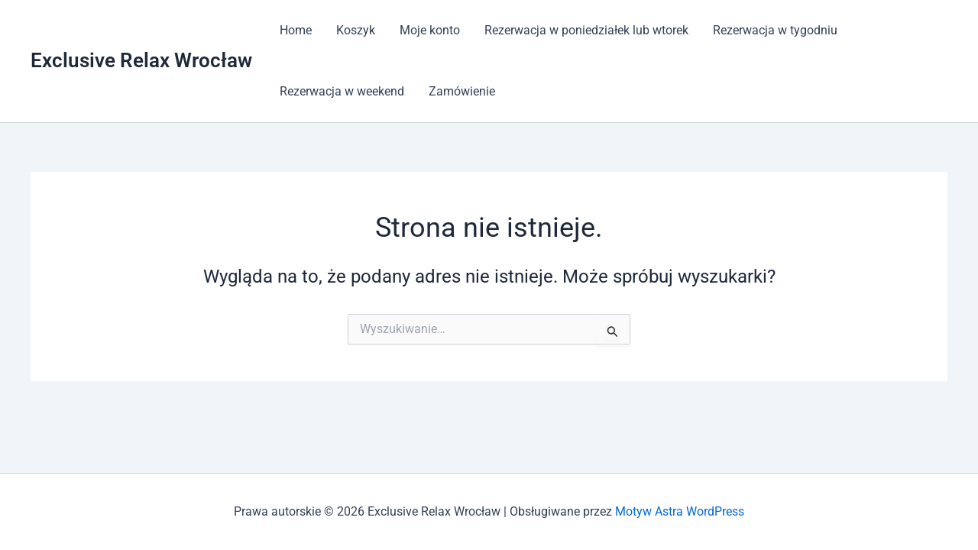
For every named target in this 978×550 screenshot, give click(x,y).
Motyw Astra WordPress (679, 511)
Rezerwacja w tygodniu (775, 30)
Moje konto (430, 30)
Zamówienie (462, 91)
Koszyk (355, 30)
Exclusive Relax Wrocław (141, 60)
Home (296, 30)
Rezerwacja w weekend (342, 91)
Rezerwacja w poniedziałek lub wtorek (586, 30)
